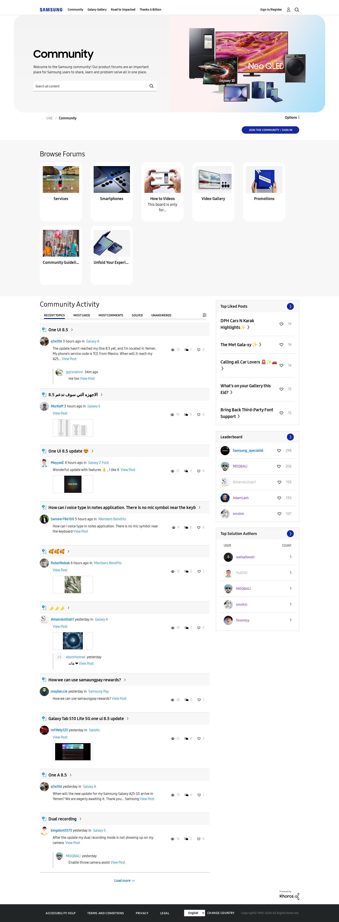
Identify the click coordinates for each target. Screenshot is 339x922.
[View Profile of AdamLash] (241, 498)
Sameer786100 (62, 519)
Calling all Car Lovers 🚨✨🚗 (249, 362)
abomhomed (75, 657)
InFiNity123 (59, 730)
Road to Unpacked (123, 9)
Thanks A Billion (150, 9)
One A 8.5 (57, 775)
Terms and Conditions (105, 913)
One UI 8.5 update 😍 (68, 451)
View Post (69, 359)
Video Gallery (213, 198)
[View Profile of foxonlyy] (242, 620)
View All (257, 306)
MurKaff (57, 406)
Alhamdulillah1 (62, 619)
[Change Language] (194, 913)
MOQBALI (73, 856)
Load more (122, 881)
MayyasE (57, 463)
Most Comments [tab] (111, 315)
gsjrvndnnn (74, 372)
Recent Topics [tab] (54, 315)
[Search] (95, 86)
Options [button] (291, 117)
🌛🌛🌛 (56, 607)
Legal (165, 913)
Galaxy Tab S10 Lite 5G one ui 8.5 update (86, 718)
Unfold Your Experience (112, 262)
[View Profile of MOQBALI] (240, 466)
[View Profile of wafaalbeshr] (245, 557)
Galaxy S (94, 406)
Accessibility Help (61, 913)
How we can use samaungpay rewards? (84, 679)
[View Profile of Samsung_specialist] (248, 450)
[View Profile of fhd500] (242, 573)
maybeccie (59, 691)
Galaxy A (92, 341)
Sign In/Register (271, 9)
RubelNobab (60, 563)
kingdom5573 (61, 830)
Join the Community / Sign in (270, 130)
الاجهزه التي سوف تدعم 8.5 (73, 394)
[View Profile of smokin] (238, 514)
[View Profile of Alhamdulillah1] (244, 482)
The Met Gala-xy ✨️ (239, 344)
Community (75, 9)
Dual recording (62, 818)
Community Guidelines (61, 262)
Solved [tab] (137, 315)
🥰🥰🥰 (56, 551)
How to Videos (162, 198)
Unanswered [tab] (161, 315)
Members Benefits (112, 519)
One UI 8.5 (58, 329)
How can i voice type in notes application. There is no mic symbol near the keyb (122, 507)
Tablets (94, 730)
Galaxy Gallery (97, 9)
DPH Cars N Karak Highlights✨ (237, 324)
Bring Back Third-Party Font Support (247, 413)
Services (61, 198)
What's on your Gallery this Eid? (246, 389)
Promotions (264, 198)
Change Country (221, 913)
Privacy (142, 913)
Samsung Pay (98, 691)
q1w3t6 (56, 341)
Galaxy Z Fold (98, 463)
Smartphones (111, 198)
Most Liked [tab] (82, 315)
